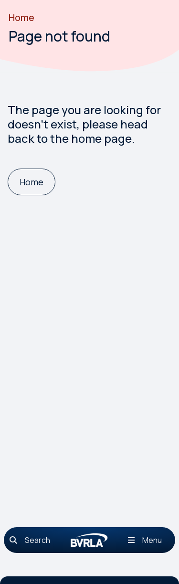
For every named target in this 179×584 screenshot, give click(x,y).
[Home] (31, 182)
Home (21, 17)
